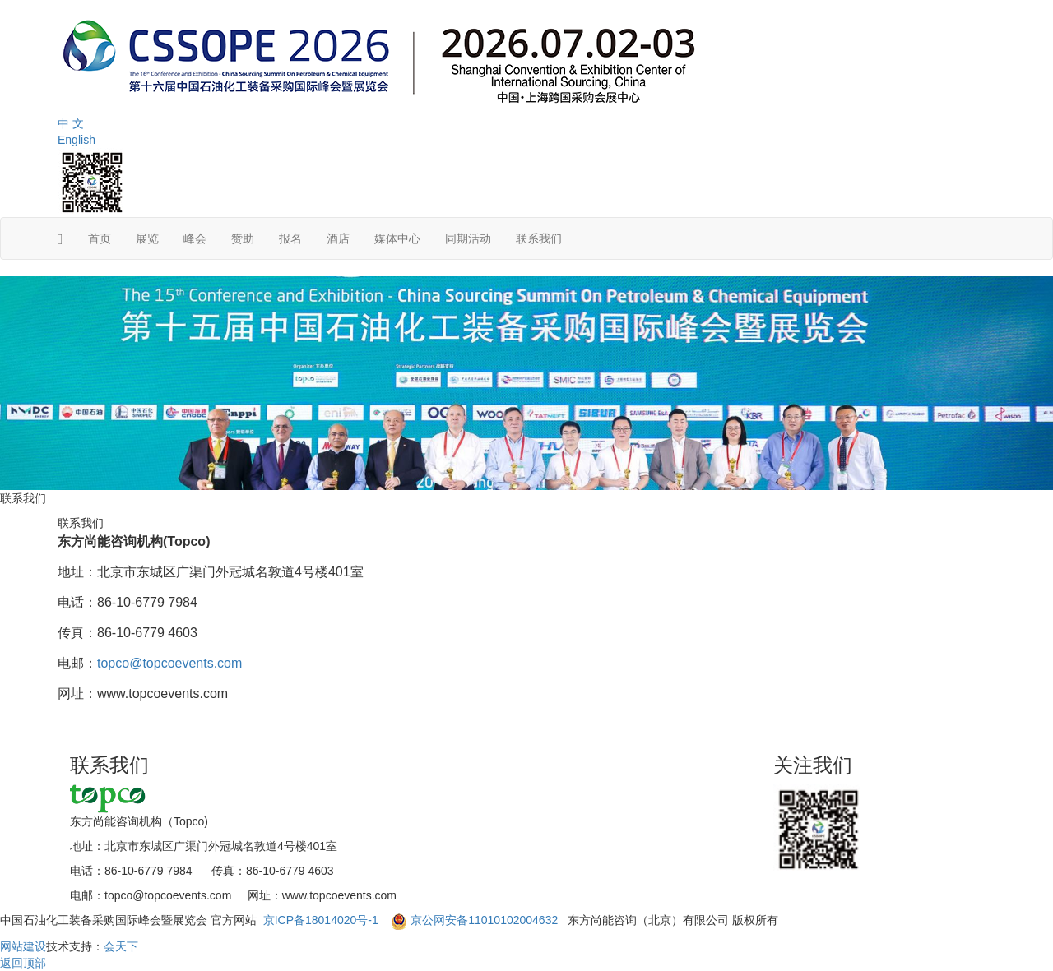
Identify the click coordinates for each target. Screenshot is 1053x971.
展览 (147, 238)
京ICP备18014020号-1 (322, 920)
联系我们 (539, 238)
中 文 (71, 123)
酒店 (338, 238)
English (76, 139)
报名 (290, 238)
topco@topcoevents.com (169, 663)
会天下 (121, 946)
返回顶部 (23, 962)
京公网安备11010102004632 (484, 920)
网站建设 (23, 946)
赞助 (242, 238)
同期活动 (468, 238)
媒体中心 (397, 238)
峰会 (194, 238)
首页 (99, 238)
